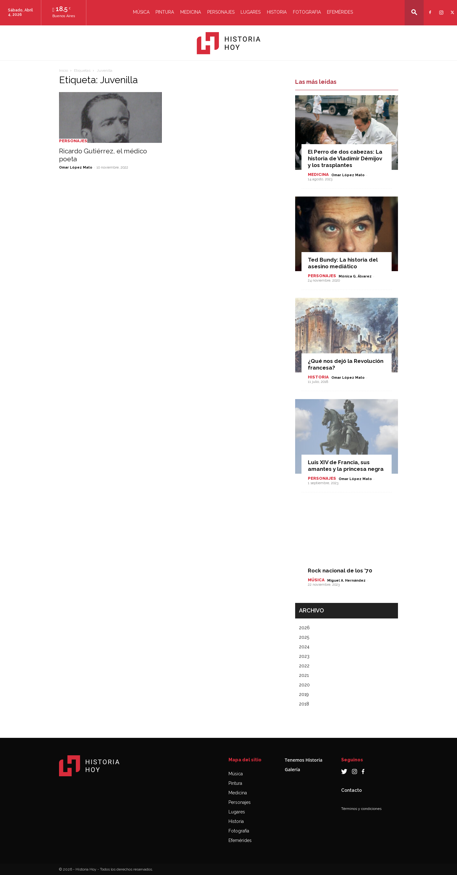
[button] (414, 12)
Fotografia (307, 12)
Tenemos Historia (303, 760)
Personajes (221, 12)
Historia (277, 12)
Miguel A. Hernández (346, 580)
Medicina (190, 12)
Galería (292, 769)
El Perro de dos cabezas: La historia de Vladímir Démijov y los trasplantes (345, 158)
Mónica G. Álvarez (355, 276)
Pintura (165, 12)
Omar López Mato (75, 167)
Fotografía (238, 830)
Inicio (63, 70)
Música (141, 12)
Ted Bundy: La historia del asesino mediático (343, 263)
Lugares (251, 12)
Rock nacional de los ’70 (340, 570)
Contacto (351, 790)
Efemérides (340, 12)
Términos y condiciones (361, 808)
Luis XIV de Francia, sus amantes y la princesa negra (346, 465)
